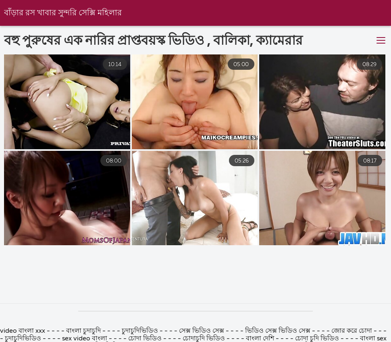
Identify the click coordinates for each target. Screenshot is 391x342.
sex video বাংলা (84, 339)
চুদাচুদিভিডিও (141, 331)
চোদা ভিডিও (145, 339)
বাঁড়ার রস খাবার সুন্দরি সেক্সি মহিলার (63, 13)
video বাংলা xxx (23, 331)
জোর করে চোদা (352, 331)
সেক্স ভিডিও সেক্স (202, 331)
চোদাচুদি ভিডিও (204, 339)
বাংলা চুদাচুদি (84, 331)
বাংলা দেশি (260, 339)
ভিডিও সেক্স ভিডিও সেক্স (278, 331)
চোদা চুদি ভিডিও (317, 339)
